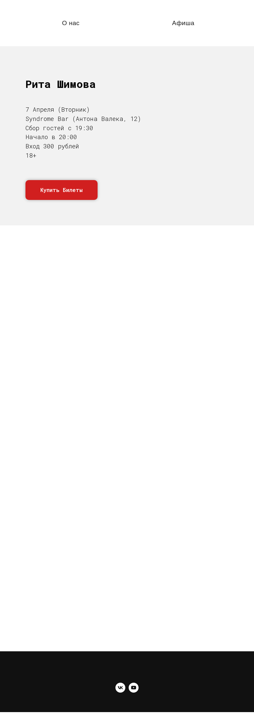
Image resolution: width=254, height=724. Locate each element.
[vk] (120, 691)
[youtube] (134, 691)
